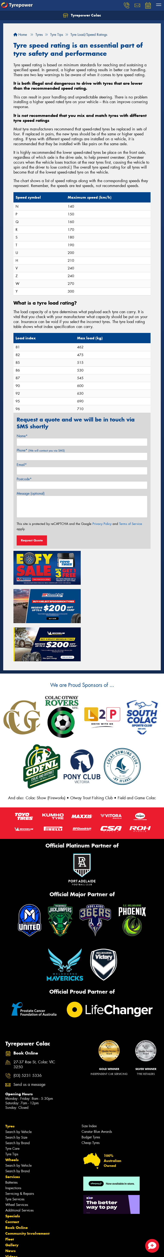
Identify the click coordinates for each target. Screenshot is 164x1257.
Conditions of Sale (57, 1250)
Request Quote (32, 540)
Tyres (10, 1087)
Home (20, 34)
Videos (11, 1218)
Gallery (11, 1206)
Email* (22, 464)
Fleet (9, 1200)
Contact (12, 1183)
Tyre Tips (11, 1115)
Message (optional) (31, 493)
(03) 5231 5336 (27, 1037)
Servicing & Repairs (19, 1155)
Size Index (89, 1087)
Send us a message (29, 1046)
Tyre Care (12, 1110)
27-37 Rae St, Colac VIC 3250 (34, 1026)
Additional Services (19, 1171)
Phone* (41, 450)
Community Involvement (27, 1194)
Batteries (11, 1144)
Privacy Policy (101, 524)
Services (12, 1138)
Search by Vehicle (18, 1093)
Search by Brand (17, 1104)
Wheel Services (16, 1166)
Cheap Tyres (91, 1104)
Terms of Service (130, 524)
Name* (22, 436)
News (10, 1212)
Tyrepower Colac (82, 15)
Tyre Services (14, 1160)
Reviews (12, 1223)
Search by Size (16, 1099)
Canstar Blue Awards (97, 1093)
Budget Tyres (91, 1098)
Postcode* (24, 479)
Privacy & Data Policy (30, 1250)
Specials (12, 1177)
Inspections (13, 1149)
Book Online (16, 1189)
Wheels (12, 1121)
